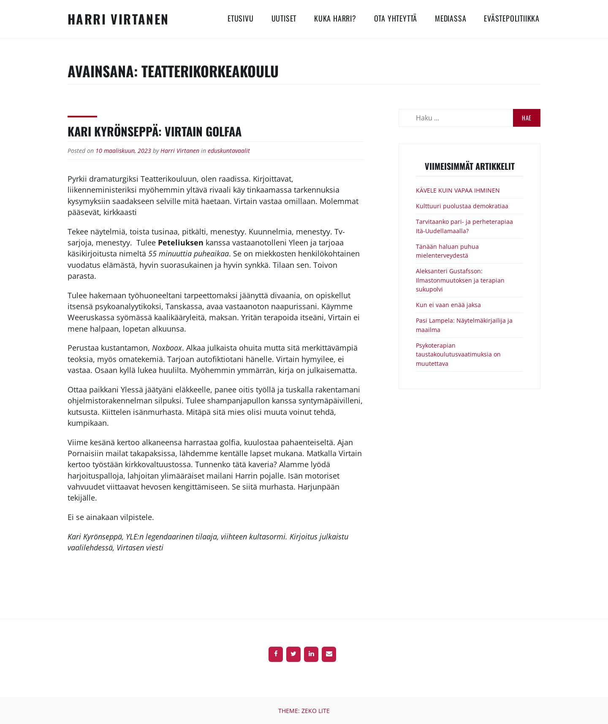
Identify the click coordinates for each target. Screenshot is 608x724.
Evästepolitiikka (512, 18)
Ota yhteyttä (396, 18)
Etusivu (241, 18)
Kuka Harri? (335, 18)
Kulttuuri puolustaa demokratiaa (462, 206)
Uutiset (284, 18)
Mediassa (450, 18)
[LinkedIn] (311, 654)
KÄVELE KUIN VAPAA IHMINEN (458, 190)
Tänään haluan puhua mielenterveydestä (447, 251)
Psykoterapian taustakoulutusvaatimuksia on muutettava (458, 354)
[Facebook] (276, 654)
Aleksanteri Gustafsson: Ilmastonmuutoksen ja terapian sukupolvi (460, 280)
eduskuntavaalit (229, 151)
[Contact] (329, 654)
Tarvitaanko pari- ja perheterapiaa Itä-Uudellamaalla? (464, 226)
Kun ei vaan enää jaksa (448, 305)
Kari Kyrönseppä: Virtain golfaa (155, 131)
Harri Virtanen (118, 18)
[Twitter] (293, 654)
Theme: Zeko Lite (304, 711)
